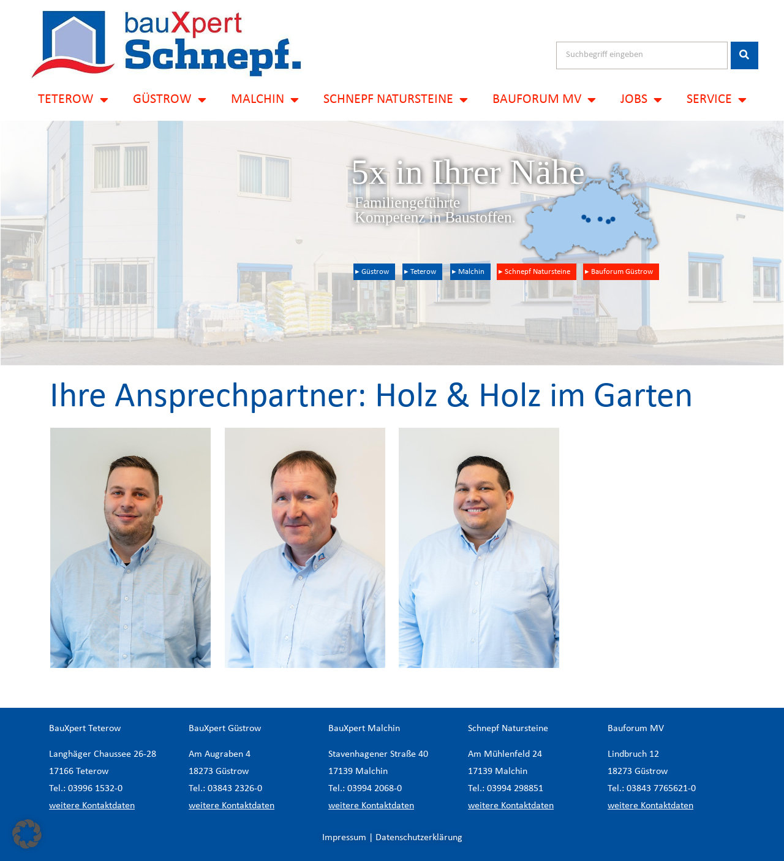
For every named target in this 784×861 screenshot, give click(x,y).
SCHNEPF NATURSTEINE (395, 100)
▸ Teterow (420, 272)
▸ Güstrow (372, 272)
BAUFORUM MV (544, 100)
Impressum (344, 838)
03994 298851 (515, 789)
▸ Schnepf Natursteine (534, 272)
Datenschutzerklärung (418, 838)
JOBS (641, 100)
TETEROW (73, 100)
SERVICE (717, 100)
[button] (27, 834)
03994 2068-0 (374, 789)
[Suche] (744, 55)
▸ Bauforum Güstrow (619, 272)
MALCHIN (265, 100)
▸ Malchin (468, 272)
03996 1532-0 (95, 789)
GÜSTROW (169, 100)
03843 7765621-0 (661, 789)
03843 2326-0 (235, 789)
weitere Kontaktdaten (92, 806)
